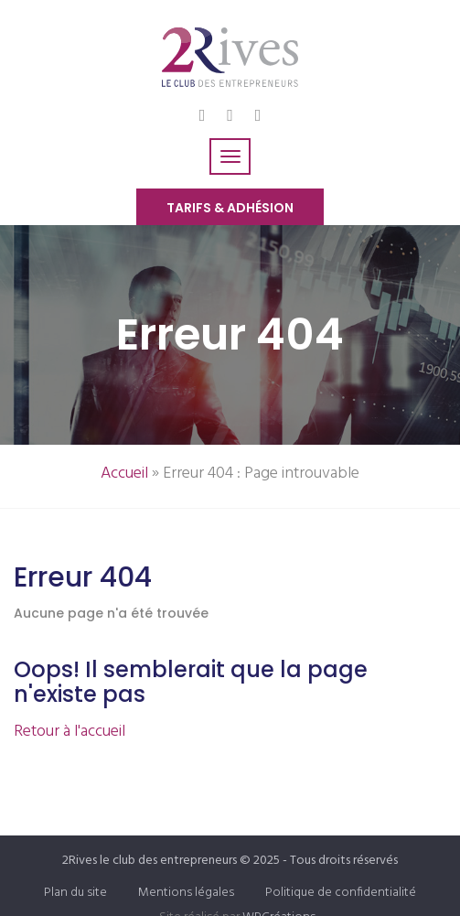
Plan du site (75, 892)
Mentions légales (186, 892)
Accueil (124, 473)
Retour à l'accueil (69, 731)
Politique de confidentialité (340, 892)
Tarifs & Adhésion (230, 208)
